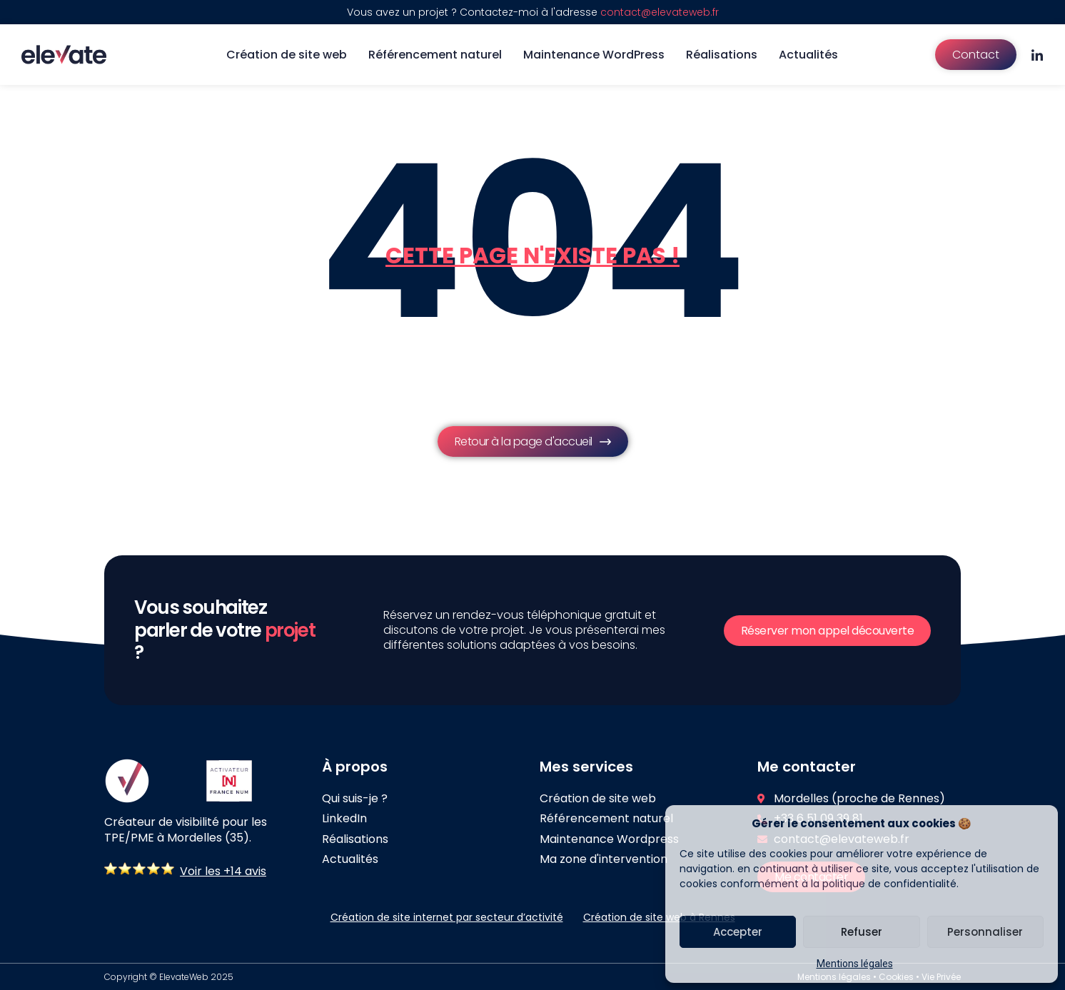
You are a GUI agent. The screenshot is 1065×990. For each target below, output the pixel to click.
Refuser (861, 931)
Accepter (737, 931)
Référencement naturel (435, 54)
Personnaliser (985, 931)
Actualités (808, 54)
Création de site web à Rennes (659, 917)
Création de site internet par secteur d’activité (446, 917)
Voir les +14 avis (223, 871)
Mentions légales (855, 963)
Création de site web (286, 54)
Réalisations (721, 54)
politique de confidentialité (889, 884)
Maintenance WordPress (594, 54)
